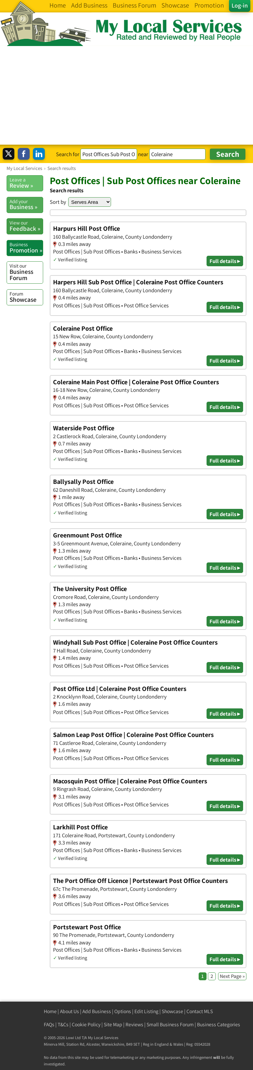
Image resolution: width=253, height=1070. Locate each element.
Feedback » (26, 225)
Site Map (113, 1024)
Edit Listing (146, 1011)
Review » (26, 182)
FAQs (49, 1024)
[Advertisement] (126, 95)
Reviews (134, 1024)
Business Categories (218, 1024)
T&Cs (63, 1024)
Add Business (96, 1011)
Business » (26, 204)
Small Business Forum (170, 1024)
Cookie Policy (86, 1024)
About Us (69, 1011)
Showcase (26, 296)
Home (50, 1011)
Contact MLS (199, 1011)
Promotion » (26, 247)
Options (122, 1011)
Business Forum (26, 272)
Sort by (58, 201)
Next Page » (232, 976)
